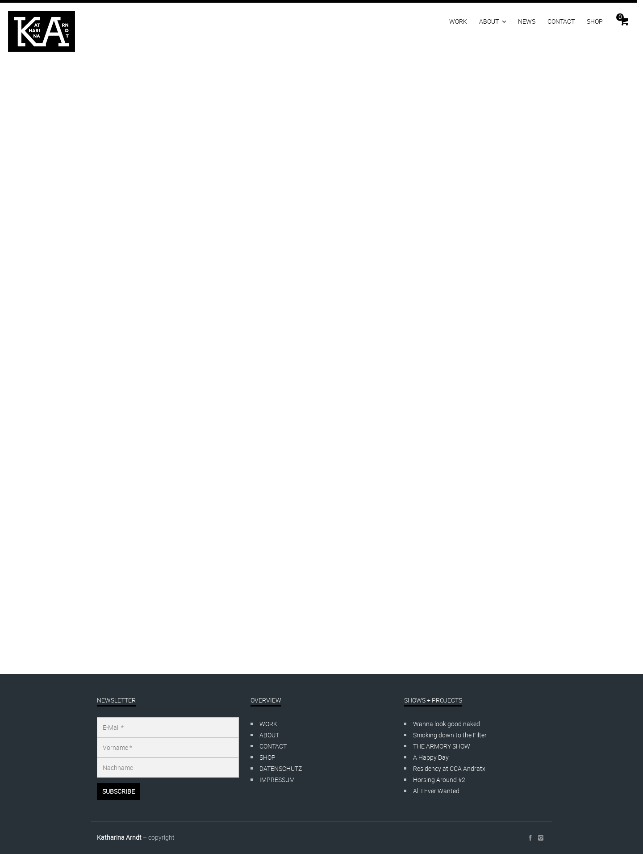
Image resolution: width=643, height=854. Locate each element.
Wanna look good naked (446, 723)
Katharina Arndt (119, 837)
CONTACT (561, 21)
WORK (458, 21)
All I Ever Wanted (436, 791)
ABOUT (489, 21)
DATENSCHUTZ (280, 768)
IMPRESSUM (277, 779)
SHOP (595, 21)
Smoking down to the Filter (450, 735)
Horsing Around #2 (439, 779)
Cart (620, 17)
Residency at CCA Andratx (449, 768)
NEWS (526, 21)
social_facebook (530, 838)
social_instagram (540, 838)
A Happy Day (431, 757)
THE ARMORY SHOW (441, 746)
